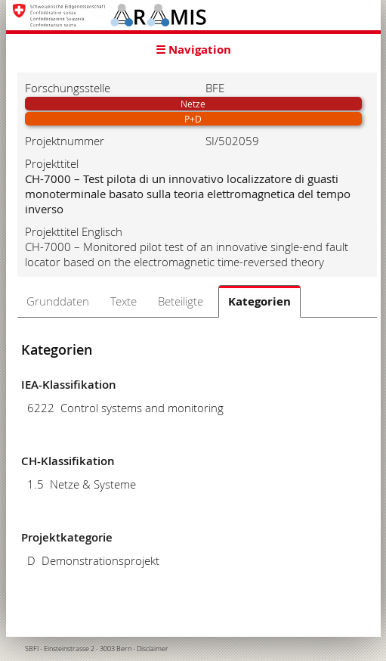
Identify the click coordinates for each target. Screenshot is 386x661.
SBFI (32, 648)
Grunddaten (57, 301)
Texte (123, 301)
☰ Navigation (193, 49)
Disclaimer (152, 648)
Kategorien (259, 301)
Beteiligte (180, 301)
